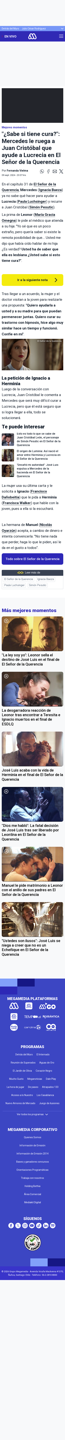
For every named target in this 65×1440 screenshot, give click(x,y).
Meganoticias (34, 1078)
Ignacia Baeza (50, 190)
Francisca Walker (17, 503)
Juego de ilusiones (49, 1103)
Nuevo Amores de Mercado (20, 1103)
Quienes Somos (32, 1137)
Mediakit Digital (32, 1202)
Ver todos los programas (32, 1114)
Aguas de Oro (46, 1062)
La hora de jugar (15, 1087)
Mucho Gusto (16, 1078)
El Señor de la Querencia (18, 579)
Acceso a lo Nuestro (22, 1095)
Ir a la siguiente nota (32, 280)
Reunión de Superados (23, 1062)
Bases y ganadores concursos (32, 1161)
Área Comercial (32, 1194)
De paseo (33, 1087)
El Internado (43, 1054)
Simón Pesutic (41, 207)
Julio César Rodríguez (34, 28)
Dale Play (51, 1078)
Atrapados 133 (50, 1087)
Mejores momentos (14, 127)
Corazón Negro (44, 1070)
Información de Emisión (32, 1145)
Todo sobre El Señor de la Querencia (32, 559)
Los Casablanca (45, 1095)
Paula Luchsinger (32, 201)
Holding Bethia (32, 1186)
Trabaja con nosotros (32, 1178)
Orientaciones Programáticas (32, 1169)
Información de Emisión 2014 (33, 1153)
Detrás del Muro (10, 28)
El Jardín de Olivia (22, 1070)
